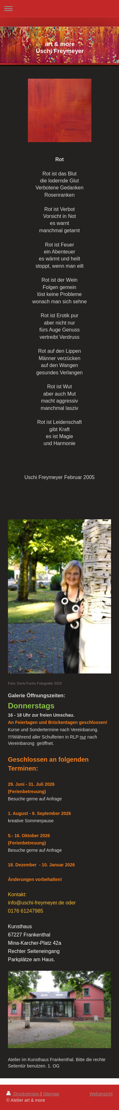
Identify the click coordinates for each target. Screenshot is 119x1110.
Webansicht (101, 1093)
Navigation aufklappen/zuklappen (59, 8)
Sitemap (51, 1093)
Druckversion (23, 1093)
